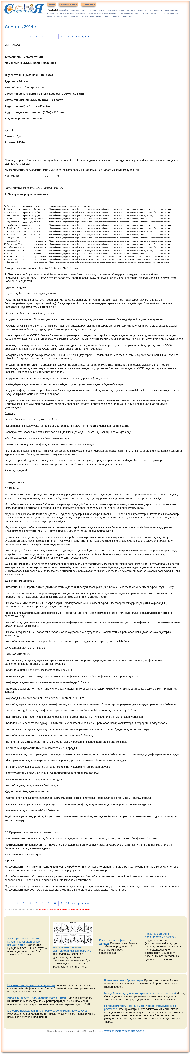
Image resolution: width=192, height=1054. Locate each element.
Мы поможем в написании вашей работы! (75, 909)
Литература (158, 10)
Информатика (131, 10)
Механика (71, 13)
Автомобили (63, 10)
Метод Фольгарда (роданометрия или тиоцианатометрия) (140, 993)
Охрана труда (93, 13)
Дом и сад (102, 10)
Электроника (127, 16)
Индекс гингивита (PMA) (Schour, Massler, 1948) (37, 997)
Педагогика (103, 13)
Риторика (145, 13)
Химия (91, 16)
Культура (148, 10)
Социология (155, 13)
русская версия (112, 1030)
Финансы (84, 16)
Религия (137, 13)
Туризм (59, 16)
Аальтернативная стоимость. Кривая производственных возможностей (25, 941)
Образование (81, 13)
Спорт (163, 13)
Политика (112, 13)
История (141, 10)
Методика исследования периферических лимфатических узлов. (47, 1010)
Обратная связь (88, 4)
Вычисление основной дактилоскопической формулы (72, 949)
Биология (83, 10)
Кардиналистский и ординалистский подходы (161, 935)
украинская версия (133, 1030)
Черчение (99, 16)
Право (120, 13)
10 (67, 36)
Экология (107, 16)
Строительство (172, 13)
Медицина (50, 13)
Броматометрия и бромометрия (124, 980)
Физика (66, 16)
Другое (121, 10)
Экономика (117, 16)
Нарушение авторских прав (49, 909)
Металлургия (61, 13)
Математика (174, 10)
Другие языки (113, 10)
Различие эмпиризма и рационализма (31, 985)
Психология (128, 13)
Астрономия (74, 10)
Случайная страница (68, 4)
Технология (51, 16)
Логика (166, 10)
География (93, 10)
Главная (51, 4)
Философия (75, 16)
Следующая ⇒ (80, 36)
